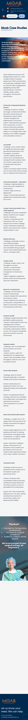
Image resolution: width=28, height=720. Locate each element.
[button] (2, 10)
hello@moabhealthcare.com (11, 717)
